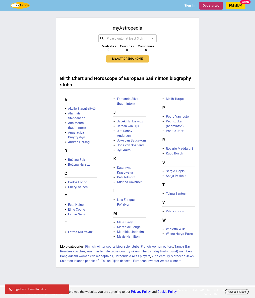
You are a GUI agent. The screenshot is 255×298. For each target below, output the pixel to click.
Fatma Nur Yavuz (80, 232)
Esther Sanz (76, 214)
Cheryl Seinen (78, 187)
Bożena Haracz (79, 164)
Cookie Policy (167, 292)
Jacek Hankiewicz (130, 121)
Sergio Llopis (175, 171)
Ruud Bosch (174, 153)
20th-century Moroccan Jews (173, 256)
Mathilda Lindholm (130, 232)
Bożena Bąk (76, 160)
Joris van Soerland (130, 145)
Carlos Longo (77, 182)
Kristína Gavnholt (129, 182)
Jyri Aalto (123, 150)
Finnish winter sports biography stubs (112, 246)
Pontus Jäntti (175, 131)
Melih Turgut (175, 99)
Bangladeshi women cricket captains (86, 256)
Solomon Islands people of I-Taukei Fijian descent (96, 261)
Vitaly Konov (175, 211)
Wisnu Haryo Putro (179, 234)
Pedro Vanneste (177, 116)
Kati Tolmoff (126, 177)
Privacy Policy (141, 292)
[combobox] (127, 38)
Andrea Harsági (79, 142)
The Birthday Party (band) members (167, 251)
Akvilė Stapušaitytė (82, 108)
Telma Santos (176, 193)
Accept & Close (237, 291)
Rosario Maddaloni (179, 148)
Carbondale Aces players (132, 256)
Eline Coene (76, 209)
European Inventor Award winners (157, 261)
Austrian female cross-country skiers (113, 251)
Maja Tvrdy (125, 222)
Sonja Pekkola (176, 176)
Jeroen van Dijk (128, 126)
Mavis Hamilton (128, 236)
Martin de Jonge (128, 227)
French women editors (157, 246)
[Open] (152, 38)
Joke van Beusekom (131, 140)
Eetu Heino (76, 205)
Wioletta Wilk (175, 229)
